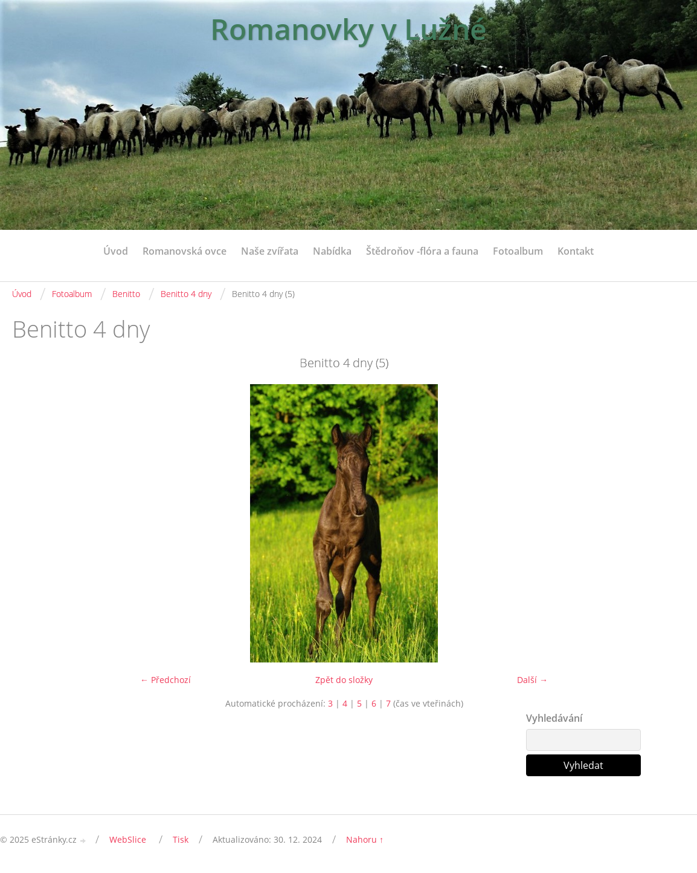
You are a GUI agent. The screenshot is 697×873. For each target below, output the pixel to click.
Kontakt (575, 251)
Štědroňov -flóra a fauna (422, 251)
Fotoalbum (518, 251)
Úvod (115, 251)
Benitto (126, 293)
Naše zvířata (269, 251)
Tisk (180, 839)
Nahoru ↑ (365, 839)
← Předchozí (165, 679)
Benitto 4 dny (186, 293)
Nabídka (332, 251)
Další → (532, 679)
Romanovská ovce (184, 251)
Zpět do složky (344, 679)
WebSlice (127, 839)
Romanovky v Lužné (348, 28)
